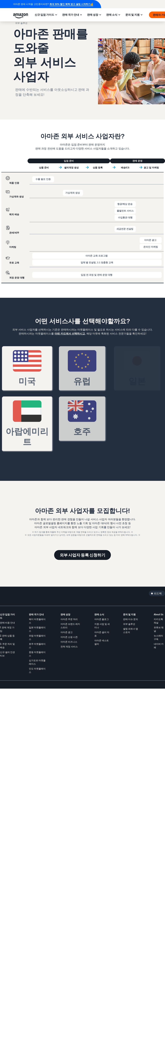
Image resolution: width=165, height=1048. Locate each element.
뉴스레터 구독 (158, 637)
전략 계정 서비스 (69, 646)
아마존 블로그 (101, 619)
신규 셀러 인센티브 (7, 654)
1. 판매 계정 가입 (7, 629)
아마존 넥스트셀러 (101, 642)
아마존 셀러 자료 (101, 634)
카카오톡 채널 (158, 621)
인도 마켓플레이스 (37, 670)
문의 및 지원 (132, 14)
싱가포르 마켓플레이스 (37, 662)
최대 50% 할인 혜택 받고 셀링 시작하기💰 (71, 4)
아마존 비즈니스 (69, 641)
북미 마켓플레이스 (37, 621)
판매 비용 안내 (7, 622)
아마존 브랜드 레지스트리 (70, 626)
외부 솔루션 (129, 624)
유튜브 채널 (159, 629)
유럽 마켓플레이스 (37, 637)
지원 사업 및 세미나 (102, 626)
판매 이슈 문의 (130, 619)
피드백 (158, 593)
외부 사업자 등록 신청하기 (82, 555)
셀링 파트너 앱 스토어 (130, 630)
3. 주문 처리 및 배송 (7, 645)
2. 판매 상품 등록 (7, 637)
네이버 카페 (159, 645)
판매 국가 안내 (70, 14)
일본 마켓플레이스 (37, 629)
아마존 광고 (67, 632)
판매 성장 (92, 14)
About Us (158, 614)
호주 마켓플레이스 (37, 645)
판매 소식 (111, 14)
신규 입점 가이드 (44, 14)
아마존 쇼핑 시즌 (69, 637)
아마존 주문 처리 (69, 619)
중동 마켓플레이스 (37, 654)
